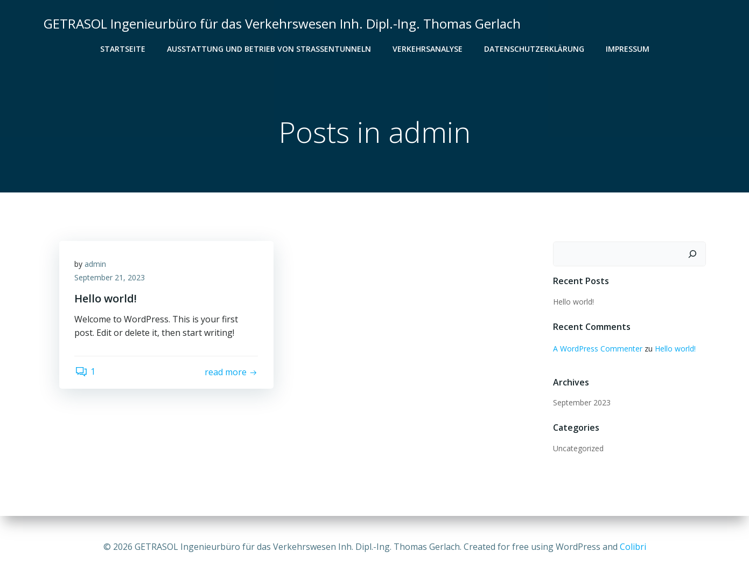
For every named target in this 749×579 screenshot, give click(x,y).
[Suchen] (693, 254)
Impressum (627, 49)
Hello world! (572, 302)
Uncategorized (577, 449)
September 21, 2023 (110, 279)
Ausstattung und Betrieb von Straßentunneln (269, 49)
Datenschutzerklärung (534, 49)
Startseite (122, 49)
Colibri (633, 547)
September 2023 (581, 403)
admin (96, 265)
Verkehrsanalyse (428, 49)
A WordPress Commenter (597, 348)
